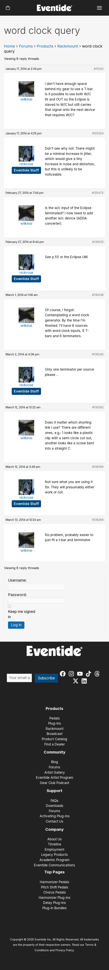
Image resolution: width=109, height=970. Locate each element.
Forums (26, 46)
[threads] (98, 674)
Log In (16, 625)
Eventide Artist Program (54, 778)
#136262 (98, 407)
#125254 (98, 133)
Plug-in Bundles (54, 908)
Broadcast (55, 734)
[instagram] (72, 674)
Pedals (54, 718)
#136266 (98, 467)
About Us (54, 839)
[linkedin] (85, 681)
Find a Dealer (54, 744)
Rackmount (67, 46)
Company (54, 829)
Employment (54, 849)
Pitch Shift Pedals (54, 887)
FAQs (54, 801)
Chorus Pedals (54, 892)
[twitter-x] (76, 681)
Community (54, 752)
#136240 (98, 354)
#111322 (99, 69)
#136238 (98, 295)
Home (9, 46)
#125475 (98, 193)
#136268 (98, 520)
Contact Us (54, 821)
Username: (17, 580)
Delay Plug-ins (54, 903)
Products (45, 46)
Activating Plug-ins (55, 816)
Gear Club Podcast (54, 783)
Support (54, 790)
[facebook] (63, 674)
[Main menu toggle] (99, 8)
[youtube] (81, 674)
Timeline (54, 844)
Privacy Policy (64, 950)
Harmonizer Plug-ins (54, 898)
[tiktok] (89, 674)
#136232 (98, 242)
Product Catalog (54, 739)
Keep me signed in (21, 614)
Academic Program (54, 860)
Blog (54, 762)
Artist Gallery (54, 772)
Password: (17, 595)
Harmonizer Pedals (54, 882)
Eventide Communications (54, 865)
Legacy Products (54, 855)
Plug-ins (54, 723)
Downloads (54, 806)
